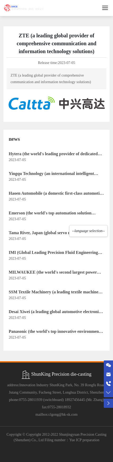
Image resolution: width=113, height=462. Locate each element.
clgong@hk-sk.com (63, 414)
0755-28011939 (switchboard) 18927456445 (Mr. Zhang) (61, 400)
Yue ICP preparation (84, 440)
